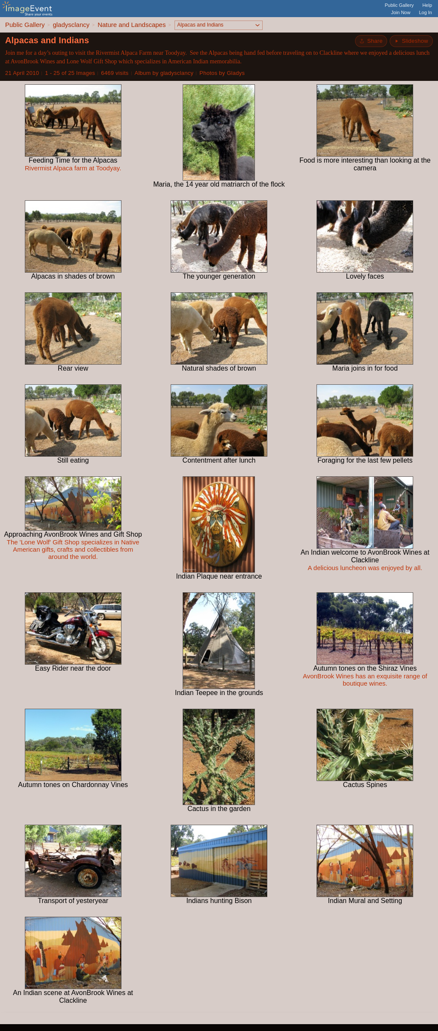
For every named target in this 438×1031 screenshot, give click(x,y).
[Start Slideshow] (411, 41)
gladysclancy (71, 24)
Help (427, 5)
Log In (425, 12)
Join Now (400, 12)
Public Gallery (399, 5)
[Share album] (371, 41)
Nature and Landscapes (132, 24)
